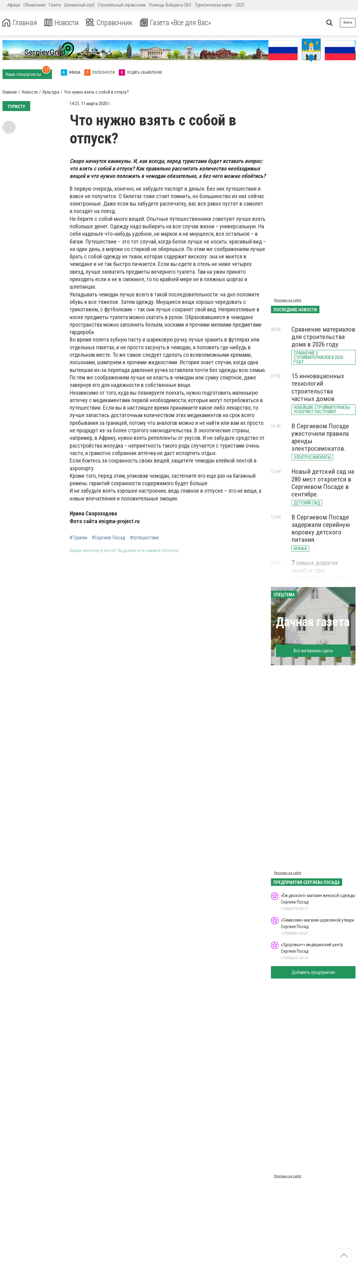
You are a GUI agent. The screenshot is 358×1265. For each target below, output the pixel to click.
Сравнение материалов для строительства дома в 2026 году (323, 337)
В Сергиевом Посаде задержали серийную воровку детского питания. (320, 528)
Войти (347, 23)
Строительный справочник (122, 4)
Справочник (110, 23)
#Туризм (78, 538)
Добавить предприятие (313, 972)
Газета (55, 4)
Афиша (13, 4)
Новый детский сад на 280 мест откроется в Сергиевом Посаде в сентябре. (322, 483)
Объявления (34, 4)
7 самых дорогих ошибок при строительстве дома (320, 570)
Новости (61, 23)
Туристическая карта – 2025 (219, 4)
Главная (19, 23)
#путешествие (144, 538)
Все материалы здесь (313, 650)
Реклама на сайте (287, 300)
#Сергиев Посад (108, 538)
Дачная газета (313, 622)
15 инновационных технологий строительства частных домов (317, 387)
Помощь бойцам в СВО (170, 4)
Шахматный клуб (79, 4)
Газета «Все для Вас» (177, 23)
